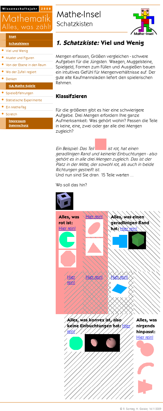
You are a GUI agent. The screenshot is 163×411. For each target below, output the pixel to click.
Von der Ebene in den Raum (26, 65)
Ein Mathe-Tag (16, 107)
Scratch (11, 114)
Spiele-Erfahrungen (19, 93)
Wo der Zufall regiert (21, 72)
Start (12, 36)
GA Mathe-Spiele (22, 86)
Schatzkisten (19, 43)
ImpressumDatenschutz (18, 123)
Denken (11, 79)
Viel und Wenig (17, 51)
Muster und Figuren (20, 58)
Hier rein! (67, 228)
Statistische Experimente (24, 100)
